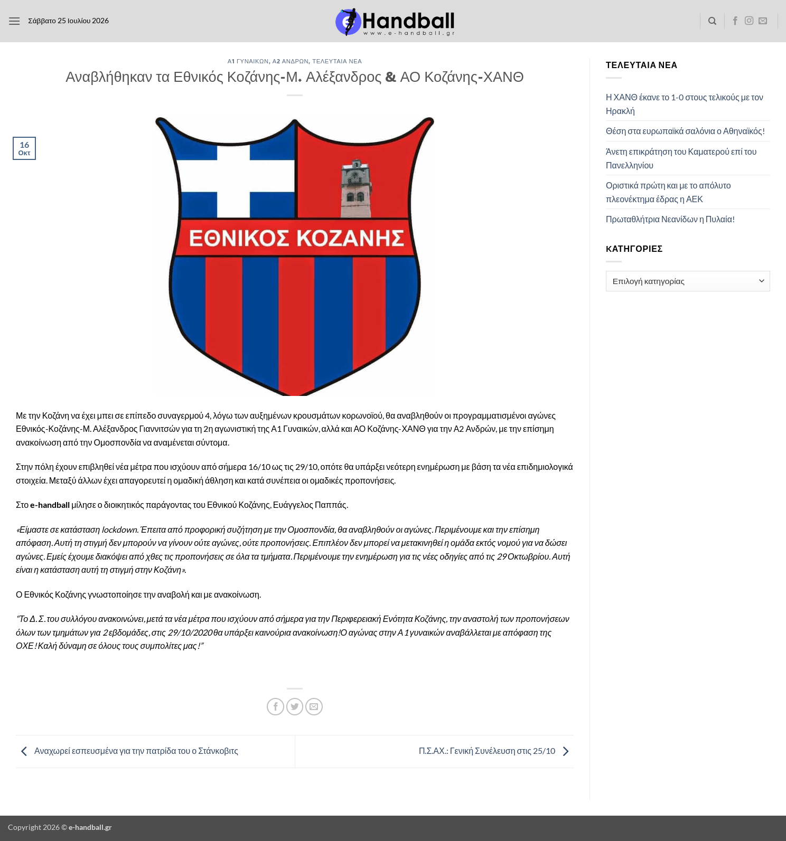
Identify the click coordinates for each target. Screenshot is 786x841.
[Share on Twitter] (295, 706)
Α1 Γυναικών (248, 61)
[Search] (712, 21)
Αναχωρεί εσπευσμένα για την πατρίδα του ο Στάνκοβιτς (127, 750)
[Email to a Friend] (314, 706)
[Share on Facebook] (275, 706)
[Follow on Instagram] (749, 21)
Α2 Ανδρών (290, 61)
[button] (14, 21)
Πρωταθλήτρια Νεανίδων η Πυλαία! (670, 219)
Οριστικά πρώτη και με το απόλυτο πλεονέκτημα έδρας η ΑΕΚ (668, 192)
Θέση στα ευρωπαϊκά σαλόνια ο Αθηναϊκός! (685, 131)
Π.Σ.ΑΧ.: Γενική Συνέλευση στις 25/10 (496, 750)
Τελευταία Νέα (337, 61)
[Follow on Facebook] (735, 21)
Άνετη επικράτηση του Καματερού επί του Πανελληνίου (681, 158)
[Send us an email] (763, 21)
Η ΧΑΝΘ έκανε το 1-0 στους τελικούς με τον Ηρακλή (684, 104)
